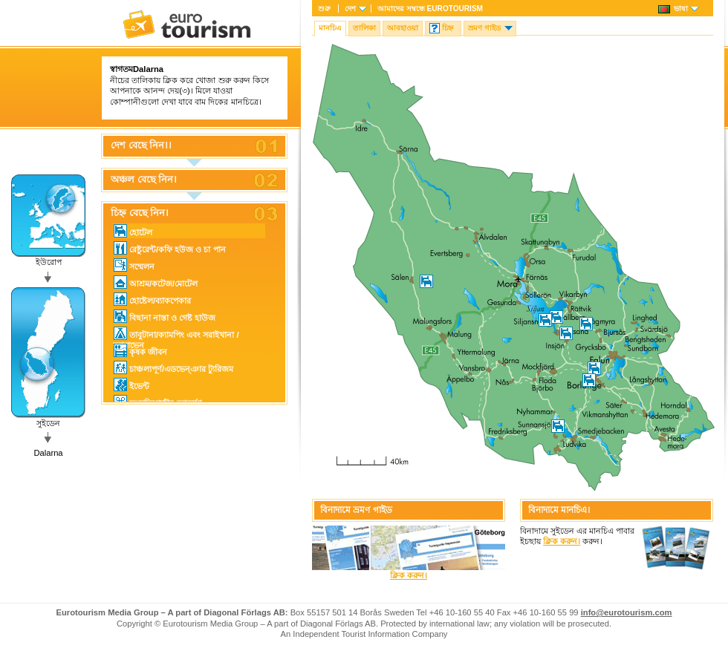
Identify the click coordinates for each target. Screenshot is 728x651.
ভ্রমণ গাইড (484, 28)
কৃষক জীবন (140, 350)
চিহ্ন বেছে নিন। (140, 213)
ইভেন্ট (131, 384)
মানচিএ (330, 28)
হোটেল (133, 231)
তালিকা (364, 28)
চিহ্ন (447, 28)
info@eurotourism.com (626, 612)
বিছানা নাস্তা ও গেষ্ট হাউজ (164, 316)
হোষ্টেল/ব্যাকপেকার (152, 299)
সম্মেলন (134, 265)
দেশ (350, 8)
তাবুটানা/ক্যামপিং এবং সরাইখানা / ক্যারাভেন (176, 334)
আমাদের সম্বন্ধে (430, 8)
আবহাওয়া (402, 28)
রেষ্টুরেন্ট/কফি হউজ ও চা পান (170, 248)
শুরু (324, 8)
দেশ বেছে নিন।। (141, 145)
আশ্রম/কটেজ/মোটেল (156, 282)
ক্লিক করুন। (408, 575)
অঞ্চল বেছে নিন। (144, 179)
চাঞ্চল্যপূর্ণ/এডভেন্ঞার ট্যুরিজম (173, 367)
